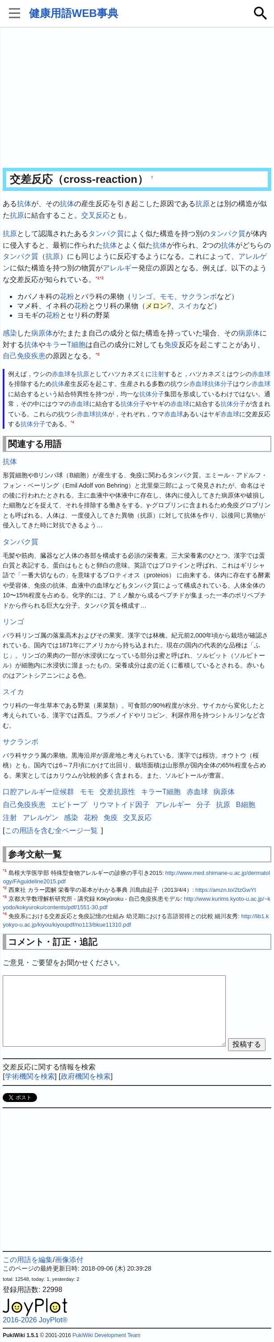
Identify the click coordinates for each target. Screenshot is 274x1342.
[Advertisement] (137, 98)
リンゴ (142, 296)
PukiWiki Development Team (106, 1335)
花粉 (67, 296)
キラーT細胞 (66, 344)
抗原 (202, 203)
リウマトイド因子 (120, 804)
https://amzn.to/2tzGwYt (225, 889)
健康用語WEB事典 (73, 13)
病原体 (42, 333)
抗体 (24, 203)
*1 (97, 277)
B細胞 (245, 804)
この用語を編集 (28, 1259)
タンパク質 (106, 233)
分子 (226, 383)
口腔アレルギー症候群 (38, 791)
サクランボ (199, 296)
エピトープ (69, 804)
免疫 (171, 344)
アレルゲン (40, 817)
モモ (167, 296)
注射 (158, 373)
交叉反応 (95, 215)
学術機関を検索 (30, 1076)
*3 (97, 354)
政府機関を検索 (86, 1076)
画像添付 (69, 1259)
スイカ (188, 306)
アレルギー (120, 268)
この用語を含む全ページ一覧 (51, 830)
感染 (10, 333)
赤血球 (61, 373)
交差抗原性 (117, 791)
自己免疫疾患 (24, 356)
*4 (72, 422)
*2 (102, 277)
